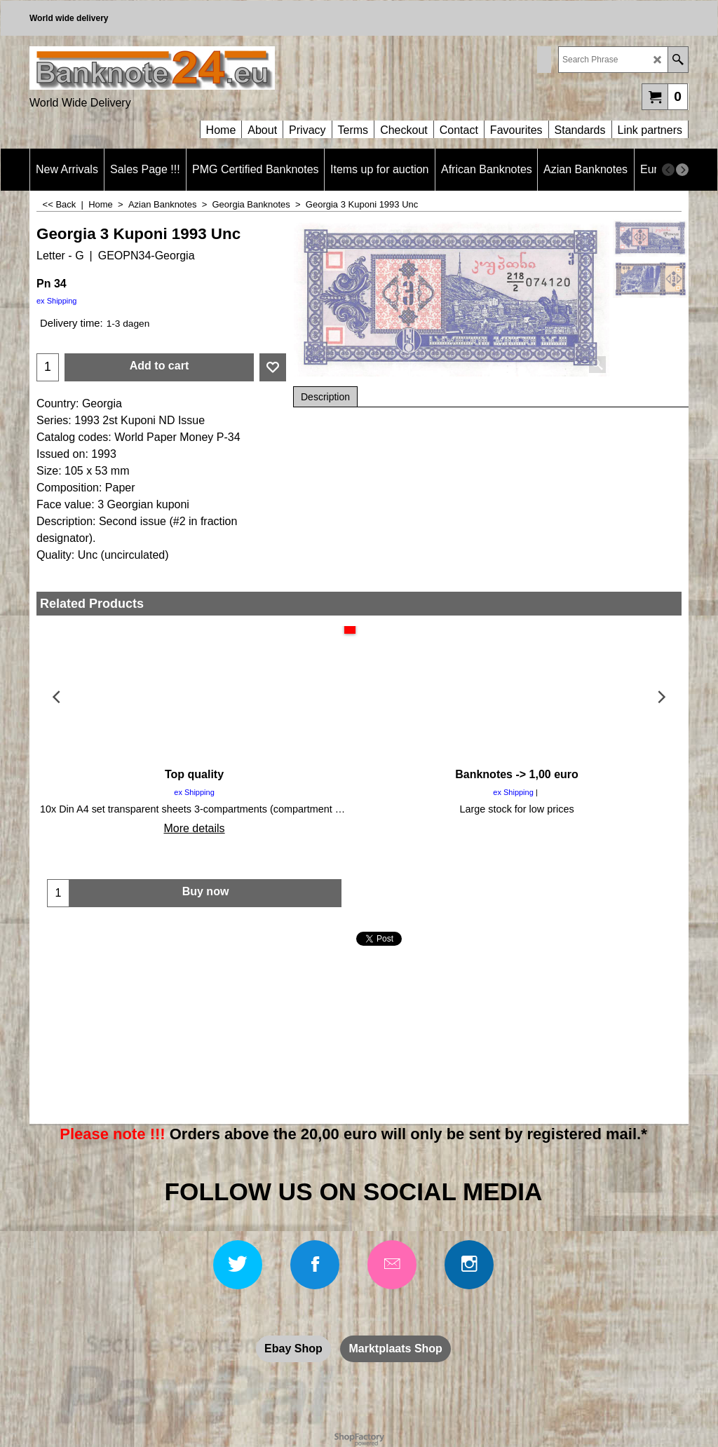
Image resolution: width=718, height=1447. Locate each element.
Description (325, 396)
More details (193, 828)
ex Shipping (56, 301)
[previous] (668, 169)
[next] (682, 169)
